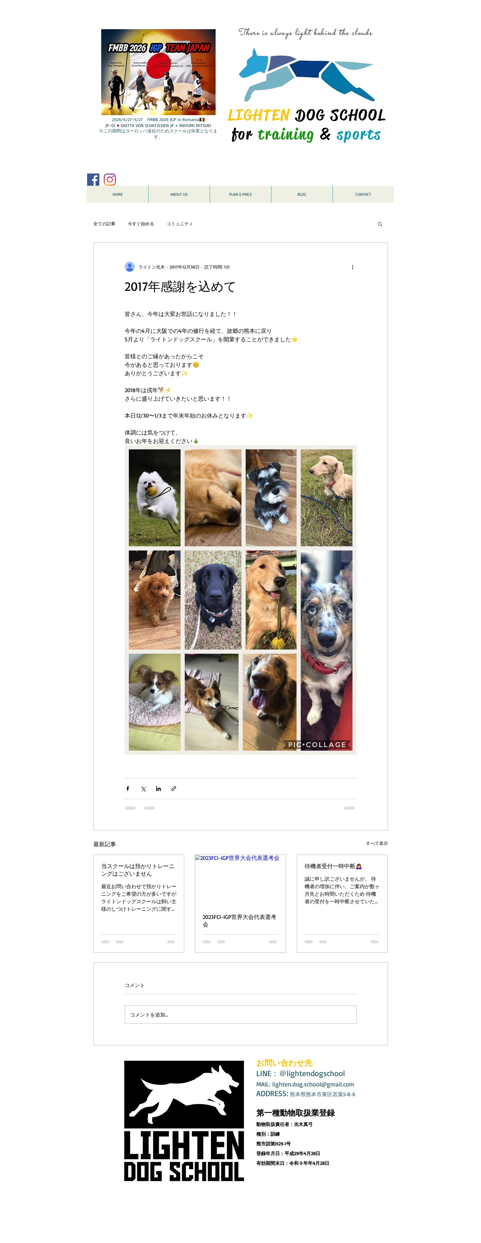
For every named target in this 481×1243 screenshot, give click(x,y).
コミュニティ (180, 223)
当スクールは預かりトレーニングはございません (138, 869)
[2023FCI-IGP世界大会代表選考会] (240, 880)
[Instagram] (110, 179)
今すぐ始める (141, 223)
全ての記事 (104, 223)
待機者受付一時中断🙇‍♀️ (333, 865)
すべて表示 (377, 843)
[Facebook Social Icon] (93, 179)
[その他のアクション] (353, 266)
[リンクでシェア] (174, 789)
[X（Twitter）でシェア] (143, 789)
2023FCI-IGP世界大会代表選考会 (239, 920)
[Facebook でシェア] (128, 789)
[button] (380, 223)
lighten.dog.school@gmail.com (313, 1084)
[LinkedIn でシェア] (158, 789)
